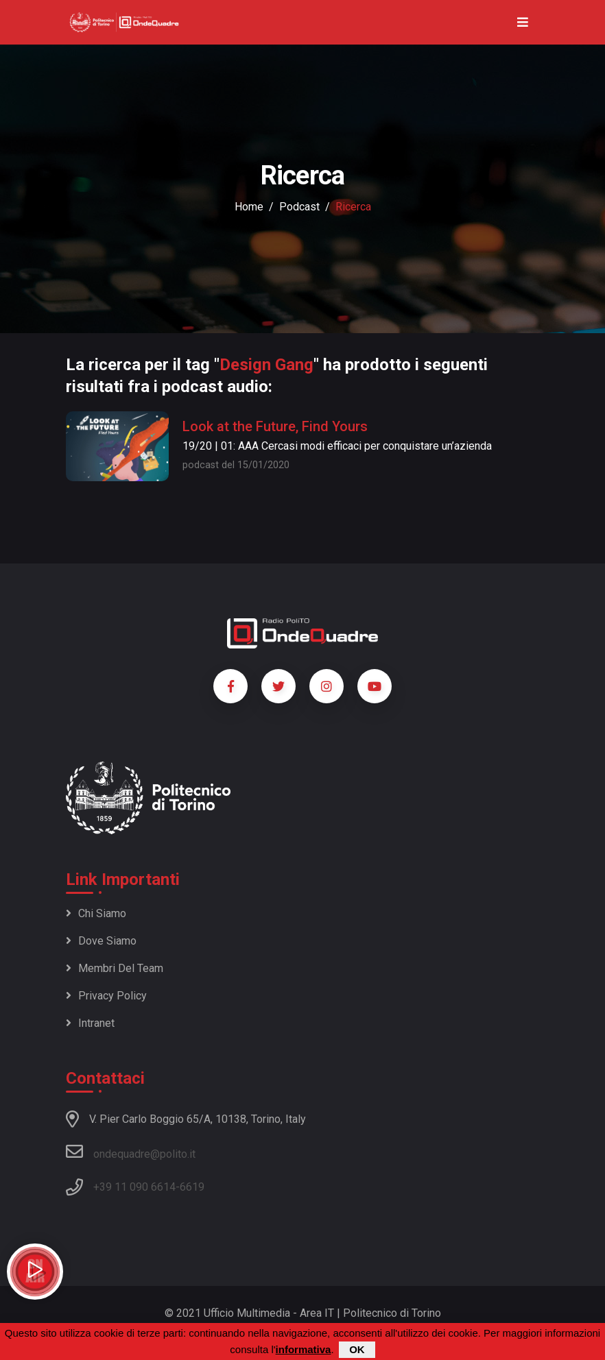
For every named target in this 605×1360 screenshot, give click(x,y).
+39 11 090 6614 (134, 1186)
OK (357, 1349)
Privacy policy (106, 995)
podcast (299, 206)
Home (249, 206)
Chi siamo (96, 913)
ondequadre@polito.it (130, 1152)
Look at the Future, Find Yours (275, 426)
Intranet (90, 1023)
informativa (303, 1349)
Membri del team (114, 968)
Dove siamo (101, 940)
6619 (192, 1186)
